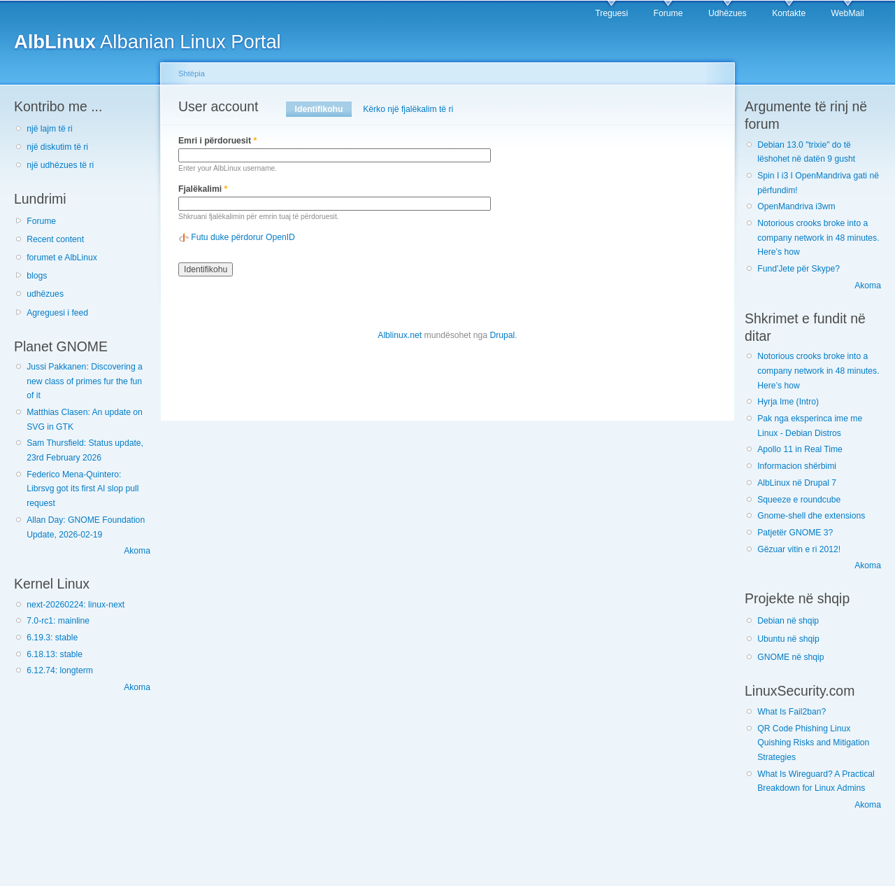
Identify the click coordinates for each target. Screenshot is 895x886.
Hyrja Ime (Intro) (788, 402)
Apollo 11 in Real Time (800, 449)
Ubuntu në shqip (788, 639)
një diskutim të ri (57, 147)
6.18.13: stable (55, 654)
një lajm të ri (50, 129)
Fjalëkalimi (202, 189)
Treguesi (611, 13)
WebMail (847, 13)
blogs (37, 276)
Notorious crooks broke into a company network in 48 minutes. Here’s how (818, 237)
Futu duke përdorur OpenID (243, 237)
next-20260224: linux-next (75, 605)
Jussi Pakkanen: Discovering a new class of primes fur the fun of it (85, 381)
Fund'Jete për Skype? (798, 269)
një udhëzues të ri (60, 165)
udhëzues (45, 294)
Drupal (502, 335)
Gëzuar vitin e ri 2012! (798, 549)
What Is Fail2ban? (791, 712)
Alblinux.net (400, 335)
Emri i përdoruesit (217, 141)
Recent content (55, 239)
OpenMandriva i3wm (796, 206)
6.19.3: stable (52, 637)
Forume (668, 13)
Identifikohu (323, 109)
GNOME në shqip (790, 657)
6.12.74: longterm (60, 670)
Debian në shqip (788, 621)
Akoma (137, 551)
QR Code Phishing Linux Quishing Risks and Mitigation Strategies (813, 743)
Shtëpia (191, 73)
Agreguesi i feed (57, 313)
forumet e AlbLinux (62, 257)
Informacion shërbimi (796, 466)
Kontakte (789, 13)
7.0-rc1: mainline (58, 621)
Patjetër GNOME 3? (795, 532)
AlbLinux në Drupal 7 (796, 483)
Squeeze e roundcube (798, 500)
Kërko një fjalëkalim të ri (408, 109)
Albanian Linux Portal (147, 41)
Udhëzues (727, 13)
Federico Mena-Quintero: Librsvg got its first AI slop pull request (82, 489)
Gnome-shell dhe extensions (811, 516)
